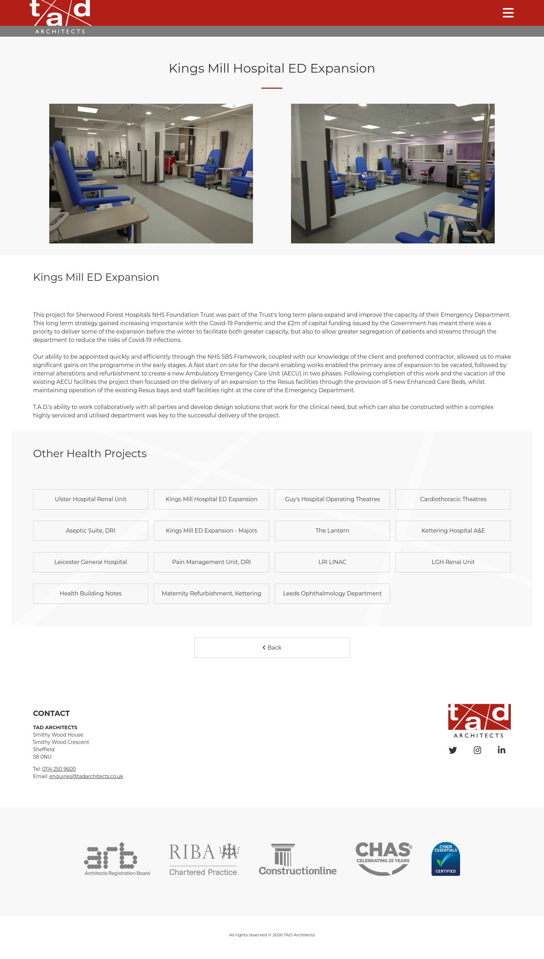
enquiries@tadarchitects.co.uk (86, 776)
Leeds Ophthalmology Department (332, 593)
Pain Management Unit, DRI (211, 562)
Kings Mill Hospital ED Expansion (212, 499)
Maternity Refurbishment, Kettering (211, 593)
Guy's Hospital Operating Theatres (332, 499)
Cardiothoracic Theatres (453, 499)
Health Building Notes (91, 593)
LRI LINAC (332, 562)
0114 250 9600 (59, 769)
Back (271, 647)
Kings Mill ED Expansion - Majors (211, 530)
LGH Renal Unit (453, 562)
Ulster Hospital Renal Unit (90, 499)
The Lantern (332, 530)
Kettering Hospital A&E (453, 530)
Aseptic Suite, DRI (91, 530)
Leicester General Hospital (90, 562)
